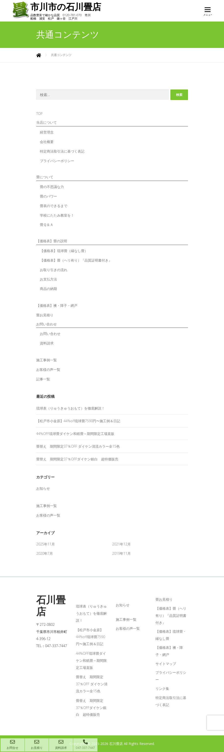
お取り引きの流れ (53, 269)
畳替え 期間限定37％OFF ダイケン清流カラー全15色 (78, 446)
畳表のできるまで (53, 205)
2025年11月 (45, 544)
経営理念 (47, 132)
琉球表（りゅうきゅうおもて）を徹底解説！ (70, 408)
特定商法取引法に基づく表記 (62, 151)
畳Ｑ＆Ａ (46, 224)
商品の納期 (48, 288)
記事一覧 (43, 378)
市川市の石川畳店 (67, 7)
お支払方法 (48, 278)
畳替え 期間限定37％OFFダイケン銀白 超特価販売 (77, 458)
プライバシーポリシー (57, 160)
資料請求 (47, 343)
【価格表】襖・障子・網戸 (56, 305)
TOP (39, 113)
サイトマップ (165, 663)
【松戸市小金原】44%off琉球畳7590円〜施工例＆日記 (78, 420)
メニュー (207, 12)
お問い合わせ (50, 333)
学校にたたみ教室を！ (57, 215)
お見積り (37, 745)
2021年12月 (121, 544)
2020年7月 (44, 553)
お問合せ (12, 745)
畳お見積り (44, 314)
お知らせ (43, 488)
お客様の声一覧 (48, 369)
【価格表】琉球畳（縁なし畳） (64, 250)
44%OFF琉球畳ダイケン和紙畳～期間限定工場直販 (75, 433)
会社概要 (47, 141)
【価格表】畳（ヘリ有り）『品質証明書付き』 (76, 260)
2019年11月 (121, 553)
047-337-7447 (85, 745)
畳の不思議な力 (52, 186)
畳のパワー (48, 196)
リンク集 (162, 688)
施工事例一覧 (46, 359)
